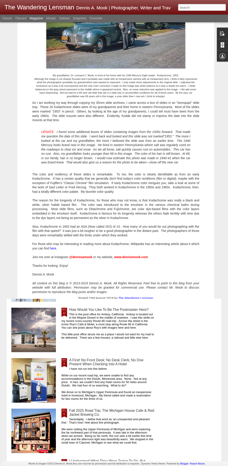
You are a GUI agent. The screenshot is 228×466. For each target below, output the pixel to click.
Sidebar (64, 18)
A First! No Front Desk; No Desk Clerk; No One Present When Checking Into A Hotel (106, 362)
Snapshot (79, 18)
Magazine (36, 18)
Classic (7, 18)
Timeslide (95, 18)
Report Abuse (197, 463)
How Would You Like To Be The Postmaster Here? (109, 309)
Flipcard (20, 18)
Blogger (184, 463)
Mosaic (51, 18)
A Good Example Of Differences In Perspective (106, 259)
